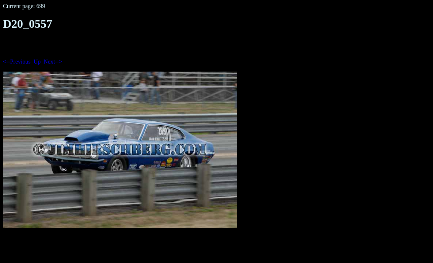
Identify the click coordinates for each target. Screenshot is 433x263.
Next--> (52, 61)
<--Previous (17, 61)
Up (37, 61)
